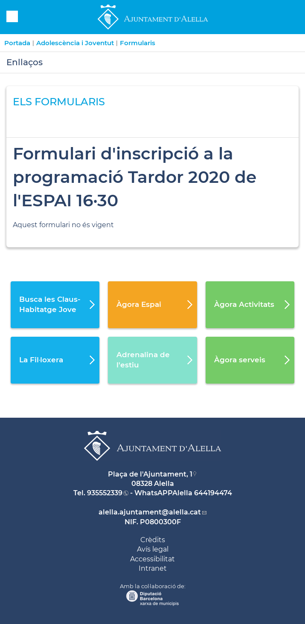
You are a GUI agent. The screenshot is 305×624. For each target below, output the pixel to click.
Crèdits (152, 540)
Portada (17, 43)
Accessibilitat (152, 559)
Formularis (137, 43)
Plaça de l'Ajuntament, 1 (150, 474)
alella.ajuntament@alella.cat (150, 512)
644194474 (213, 493)
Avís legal (152, 549)
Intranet (153, 568)
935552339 (104, 493)
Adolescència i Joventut (75, 43)
